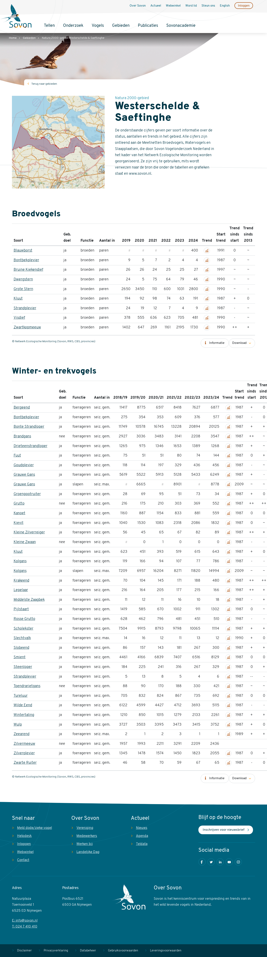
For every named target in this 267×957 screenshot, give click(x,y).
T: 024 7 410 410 (24, 926)
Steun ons (208, 5)
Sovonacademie (181, 26)
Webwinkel (173, 5)
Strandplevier (25, 308)
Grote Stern (23, 289)
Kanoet (19, 513)
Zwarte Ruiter (25, 763)
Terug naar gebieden (44, 84)
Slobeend (21, 648)
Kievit (18, 523)
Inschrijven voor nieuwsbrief (223, 830)
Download (239, 343)
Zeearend (21, 734)
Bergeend (22, 408)
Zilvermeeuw (24, 744)
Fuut (17, 456)
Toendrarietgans (27, 686)
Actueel (155, 5)
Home (13, 38)
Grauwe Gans (24, 475)
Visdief (19, 318)
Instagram (238, 862)
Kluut (18, 299)
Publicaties (148, 26)
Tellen (49, 26)
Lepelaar (21, 590)
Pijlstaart (21, 609)
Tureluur (21, 696)
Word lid (191, 5)
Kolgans (20, 561)
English (225, 5)
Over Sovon (138, 5)
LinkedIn (220, 862)
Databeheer (88, 950)
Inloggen (243, 5)
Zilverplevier (24, 753)
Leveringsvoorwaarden (165, 950)
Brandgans (22, 436)
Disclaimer (24, 950)
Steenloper (23, 667)
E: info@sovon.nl (24, 920)
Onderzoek (73, 26)
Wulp (18, 725)
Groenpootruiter (27, 494)
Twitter (211, 862)
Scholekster (23, 629)
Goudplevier (24, 465)
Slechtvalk (22, 638)
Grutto (19, 504)
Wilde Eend (23, 705)
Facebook (202, 862)
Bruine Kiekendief (28, 270)
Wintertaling (24, 715)
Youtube (229, 862)
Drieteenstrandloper (30, 446)
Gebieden (121, 26)
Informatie (217, 343)
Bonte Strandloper (29, 427)
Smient (20, 657)
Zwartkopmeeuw (27, 327)
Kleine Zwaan (25, 542)
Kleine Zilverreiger (29, 532)
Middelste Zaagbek (29, 600)
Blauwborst (23, 251)
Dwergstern (23, 279)
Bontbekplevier (26, 260)
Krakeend (21, 581)
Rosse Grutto (24, 619)
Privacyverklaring (56, 950)
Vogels (98, 26)
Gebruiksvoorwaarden (123, 950)
